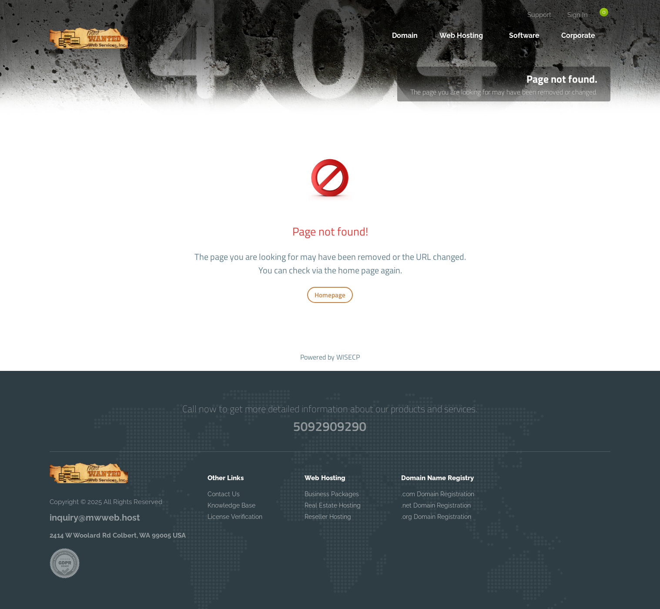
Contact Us (224, 494)
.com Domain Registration (437, 494)
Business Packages (332, 494)
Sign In (577, 15)
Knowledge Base (231, 505)
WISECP (348, 357)
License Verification (235, 516)
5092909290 (330, 426)
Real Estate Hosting (333, 505)
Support (539, 15)
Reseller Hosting (328, 516)
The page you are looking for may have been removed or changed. (503, 92)
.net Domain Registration (436, 505)
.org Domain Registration (436, 516)
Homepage (330, 295)
